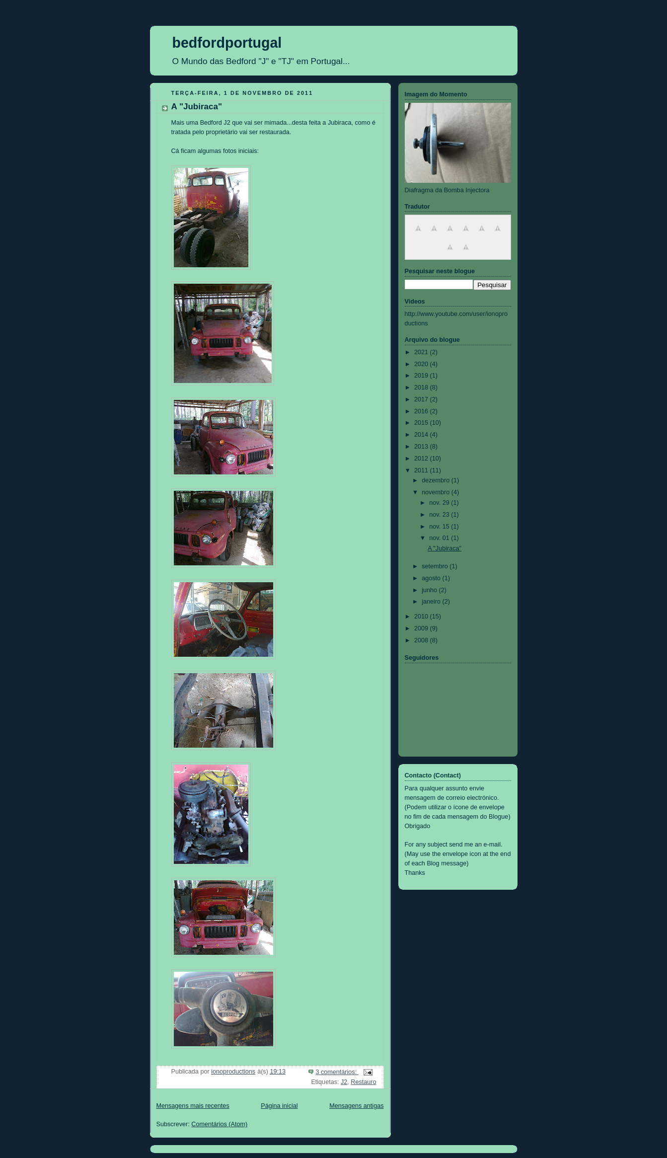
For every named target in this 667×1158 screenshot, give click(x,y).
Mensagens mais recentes (192, 1105)
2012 (422, 458)
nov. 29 (440, 502)
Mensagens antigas (356, 1105)
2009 (422, 628)
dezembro (436, 480)
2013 (422, 446)
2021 (422, 352)
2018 (422, 387)
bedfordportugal (227, 43)
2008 (422, 640)
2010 (422, 616)
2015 (422, 422)
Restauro (363, 1082)
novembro (436, 492)
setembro (435, 566)
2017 (422, 399)
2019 (422, 375)
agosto (432, 578)
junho (430, 590)
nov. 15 (440, 526)
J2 (344, 1082)
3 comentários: (336, 1072)
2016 (422, 411)
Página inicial (279, 1105)
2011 (422, 470)
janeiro (432, 601)
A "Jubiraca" (196, 106)
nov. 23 (440, 514)
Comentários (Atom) (219, 1124)
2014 (422, 434)
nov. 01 (440, 538)
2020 (422, 364)
